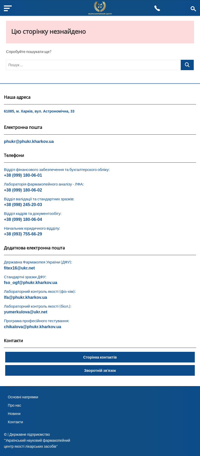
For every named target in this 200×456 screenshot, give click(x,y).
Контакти (15, 422)
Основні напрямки (23, 397)
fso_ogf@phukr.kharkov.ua (30, 282)
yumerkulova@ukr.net (25, 312)
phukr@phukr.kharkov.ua (29, 141)
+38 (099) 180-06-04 (23, 219)
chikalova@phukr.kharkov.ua (32, 327)
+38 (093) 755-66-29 (23, 234)
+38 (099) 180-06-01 (23, 175)
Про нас (14, 405)
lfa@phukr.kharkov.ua (25, 297)
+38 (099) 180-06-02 (23, 190)
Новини (14, 413)
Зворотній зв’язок (100, 370)
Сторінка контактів (100, 357)
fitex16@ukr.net (19, 268)
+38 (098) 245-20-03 (23, 204)
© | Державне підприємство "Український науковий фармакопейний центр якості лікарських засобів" (37, 440)
